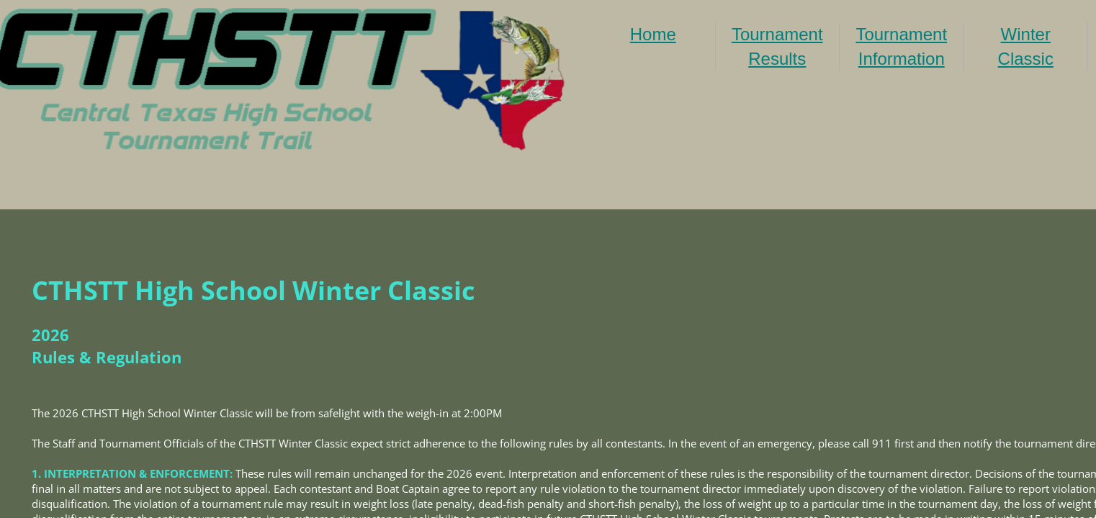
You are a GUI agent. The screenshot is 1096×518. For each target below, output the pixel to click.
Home (653, 34)
